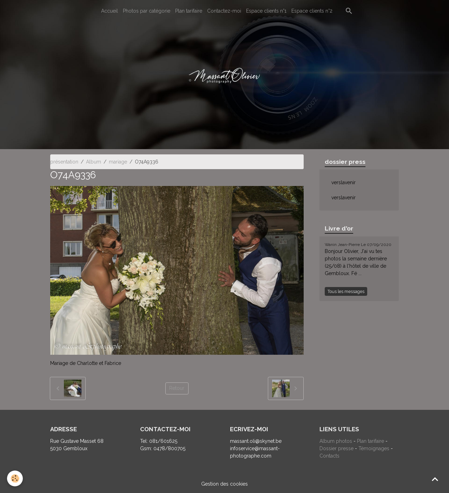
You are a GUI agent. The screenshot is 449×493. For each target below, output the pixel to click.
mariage (118, 162)
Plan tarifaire (188, 11)
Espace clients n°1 (266, 11)
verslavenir (343, 182)
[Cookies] (15, 478)
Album (93, 162)
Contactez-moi (224, 11)
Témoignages (374, 448)
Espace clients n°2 (311, 11)
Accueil (109, 11)
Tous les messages (346, 291)
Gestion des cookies (224, 484)
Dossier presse (336, 448)
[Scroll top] (435, 479)
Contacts (329, 456)
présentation (64, 162)
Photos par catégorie (146, 11)
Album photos (335, 441)
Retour (176, 388)
